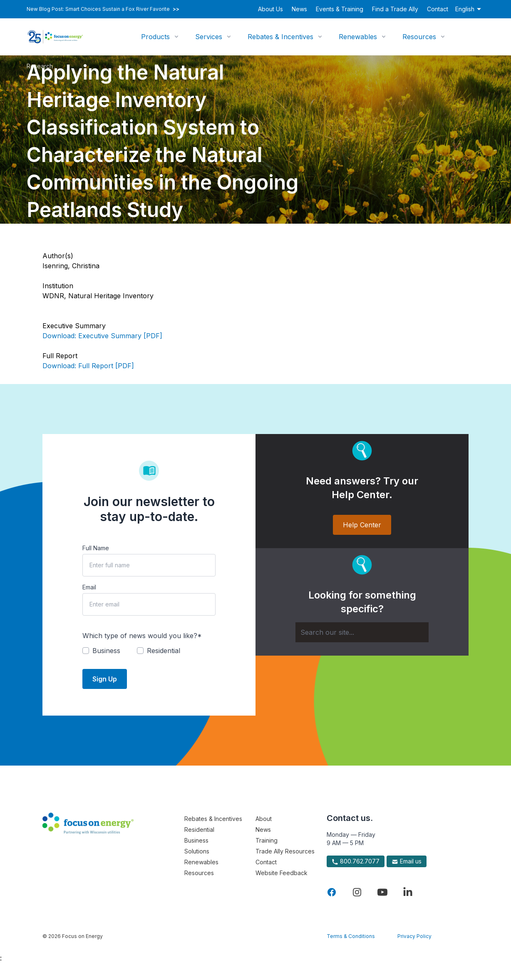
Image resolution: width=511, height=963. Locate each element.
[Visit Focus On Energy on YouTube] (382, 892)
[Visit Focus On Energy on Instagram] (357, 892)
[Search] (362, 632)
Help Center (362, 525)
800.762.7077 (356, 861)
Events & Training (339, 8)
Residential (199, 829)
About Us (270, 8)
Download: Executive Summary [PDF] (102, 336)
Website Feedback (282, 872)
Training (267, 840)
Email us (407, 861)
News (299, 8)
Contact (437, 8)
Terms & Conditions (351, 936)
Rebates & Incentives (280, 36)
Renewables (358, 36)
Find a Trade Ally (395, 8)
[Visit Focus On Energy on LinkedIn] (408, 892)
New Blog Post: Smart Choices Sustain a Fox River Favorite (103, 9)
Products (155, 36)
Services (208, 36)
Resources (419, 36)
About (264, 818)
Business (196, 840)
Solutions (196, 851)
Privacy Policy (414, 936)
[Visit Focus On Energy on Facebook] (332, 892)
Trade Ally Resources (285, 851)
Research (40, 66)
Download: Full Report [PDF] (88, 366)
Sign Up (104, 679)
